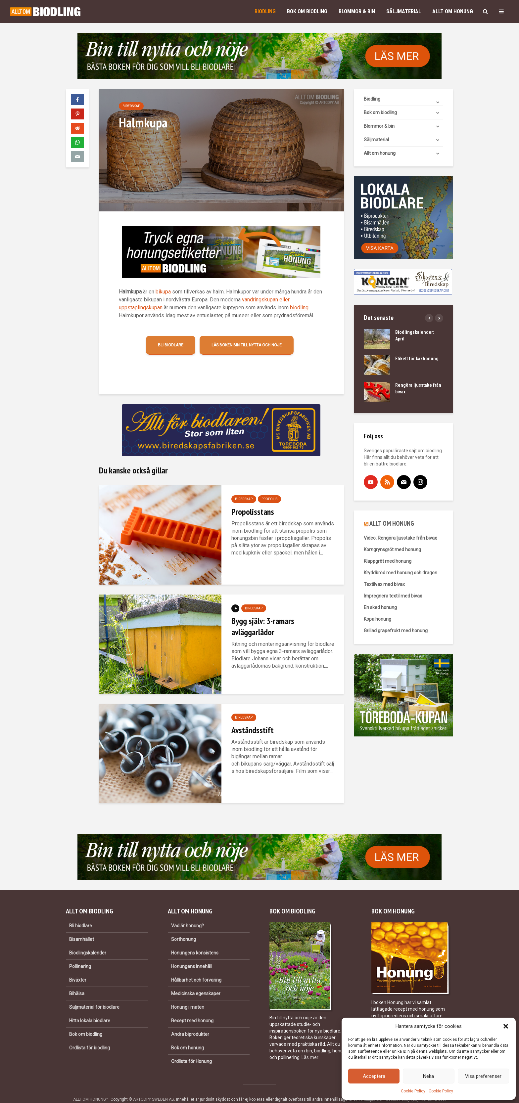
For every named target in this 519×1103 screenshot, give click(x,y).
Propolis (269, 499)
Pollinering (80, 955)
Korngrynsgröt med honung (392, 549)
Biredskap (131, 106)
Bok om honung (187, 1036)
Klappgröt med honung (387, 561)
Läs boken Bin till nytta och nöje (247, 345)
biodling (299, 307)
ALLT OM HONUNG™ (91, 1088)
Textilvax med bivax (384, 584)
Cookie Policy (413, 1091)
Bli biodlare (170, 345)
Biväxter (77, 968)
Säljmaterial (403, 11)
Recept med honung (192, 1009)
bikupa (163, 291)
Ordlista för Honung (191, 1050)
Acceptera (374, 1076)
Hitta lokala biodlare (89, 1009)
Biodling (265, 11)
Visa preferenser (483, 1076)
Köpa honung (377, 619)
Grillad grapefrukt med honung (396, 630)
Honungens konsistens (194, 941)
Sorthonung (183, 928)
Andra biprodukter (190, 1023)
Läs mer (310, 1046)
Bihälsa (76, 982)
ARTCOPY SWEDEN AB (153, 1088)
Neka (428, 1076)
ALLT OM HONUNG (391, 523)
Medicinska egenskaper (195, 982)
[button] (505, 1026)
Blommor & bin (357, 11)
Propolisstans (252, 511)
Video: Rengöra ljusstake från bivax (400, 538)
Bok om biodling (307, 11)
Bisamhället (81, 928)
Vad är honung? (187, 914)
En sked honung (380, 607)
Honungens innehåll (191, 955)
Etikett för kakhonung (417, 358)
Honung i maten (187, 995)
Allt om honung (452, 11)
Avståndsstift (252, 730)
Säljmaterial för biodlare (94, 995)
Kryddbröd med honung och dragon (400, 572)
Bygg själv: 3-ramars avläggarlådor (262, 626)
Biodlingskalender (87, 941)
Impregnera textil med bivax (393, 595)
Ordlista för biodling (89, 1036)
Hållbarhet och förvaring (196, 968)
